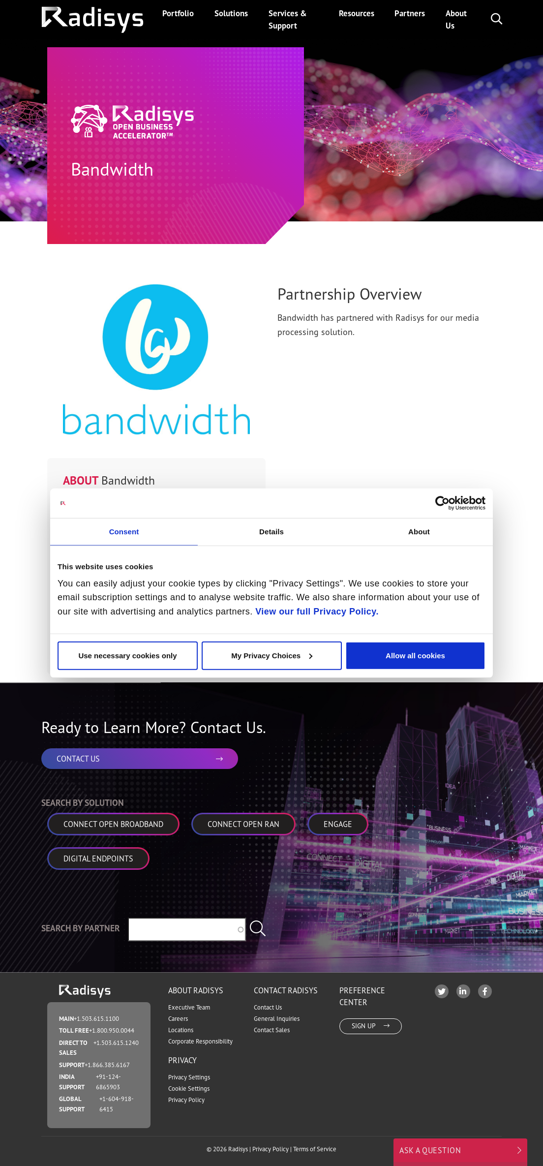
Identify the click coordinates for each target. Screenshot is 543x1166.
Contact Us (268, 1007)
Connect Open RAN (243, 824)
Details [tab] (271, 531)
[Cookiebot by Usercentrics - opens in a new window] (442, 503)
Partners (409, 13)
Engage (338, 824)
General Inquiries (277, 1018)
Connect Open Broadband (113, 824)
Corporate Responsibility (200, 1041)
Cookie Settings (189, 1088)
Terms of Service (314, 1149)
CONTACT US (140, 759)
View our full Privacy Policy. (317, 611)
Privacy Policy (186, 1100)
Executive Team (189, 1007)
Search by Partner (80, 928)
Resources (356, 13)
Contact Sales (272, 1030)
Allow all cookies (415, 655)
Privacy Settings (189, 1077)
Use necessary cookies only (127, 655)
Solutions (231, 13)
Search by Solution (82, 802)
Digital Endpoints (98, 858)
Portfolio (178, 13)
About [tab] (419, 531)
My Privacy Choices (271, 655)
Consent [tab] (124, 531)
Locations (180, 1030)
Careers (178, 1018)
